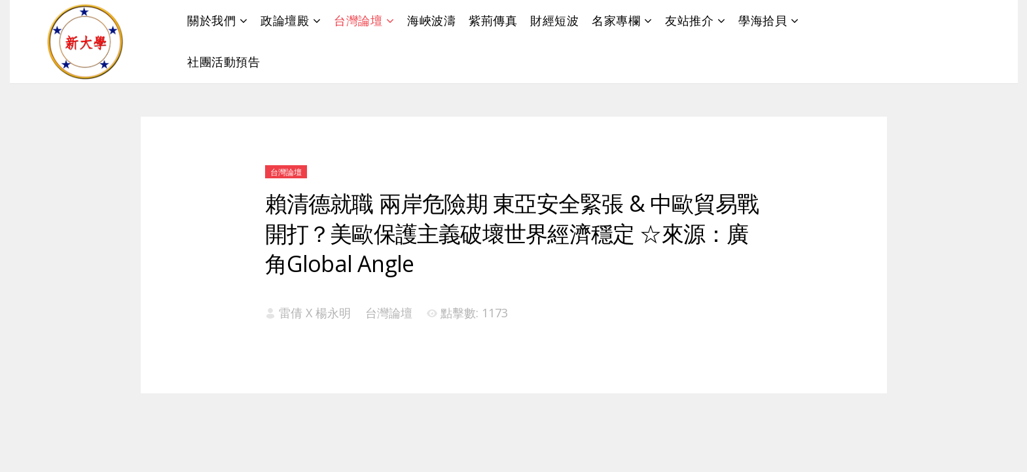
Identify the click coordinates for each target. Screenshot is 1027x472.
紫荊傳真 (493, 20)
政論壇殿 (285, 20)
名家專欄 (616, 20)
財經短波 (554, 20)
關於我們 (211, 20)
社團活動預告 (223, 61)
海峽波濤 (431, 20)
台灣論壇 (358, 20)
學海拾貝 (762, 20)
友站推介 (689, 20)
